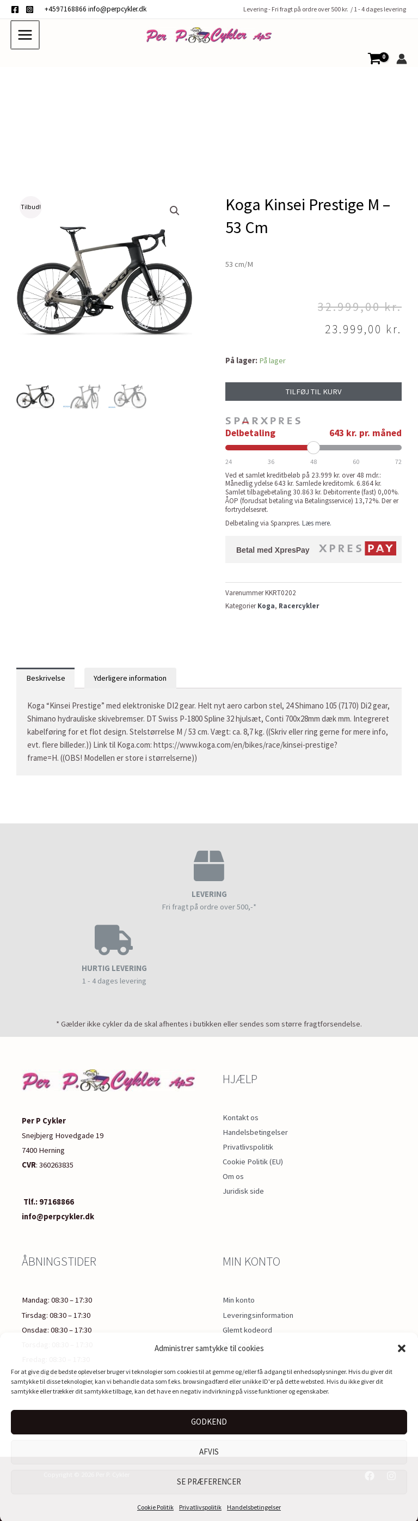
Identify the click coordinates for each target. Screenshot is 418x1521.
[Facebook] (15, 9)
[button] (401, 1346)
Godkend (209, 1420)
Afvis (209, 1450)
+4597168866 (66, 9)
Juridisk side (243, 1190)
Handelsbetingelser (254, 1505)
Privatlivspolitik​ (200, 1505)
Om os (233, 1175)
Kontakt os (241, 1116)
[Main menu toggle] (24, 37)
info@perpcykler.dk (117, 9)
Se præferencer (209, 1480)
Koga (266, 610)
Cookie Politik (155, 1505)
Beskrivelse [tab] (45, 683)
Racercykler (299, 610)
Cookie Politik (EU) (253, 1160)
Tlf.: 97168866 (48, 1200)
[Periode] (313, 452)
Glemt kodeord (247, 1328)
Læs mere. (316, 528)
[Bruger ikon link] (401, 63)
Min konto (239, 1298)
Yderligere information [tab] (130, 683)
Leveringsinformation (258, 1313)
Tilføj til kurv (314, 396)
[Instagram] (30, 9)
